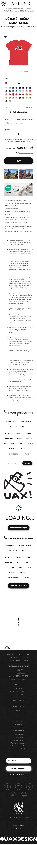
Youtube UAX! (13, 795)
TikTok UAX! (29, 786)
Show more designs (18, 528)
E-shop (19, 654)
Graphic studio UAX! (18, 746)
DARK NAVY (26, 88)
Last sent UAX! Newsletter (18, 774)
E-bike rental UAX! (18, 749)
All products (20, 9)
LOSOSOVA (30, 91)
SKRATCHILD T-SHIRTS (7, 11)
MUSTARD (10, 98)
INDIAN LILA (10, 94)
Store (26, 657)
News (28, 654)
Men (18, 713)
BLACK (20, 88)
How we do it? (14, 657)
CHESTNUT (20, 98)
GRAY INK (30, 88)
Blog (26, 660)
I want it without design (25, 119)
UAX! (15, 817)
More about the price (24, 153)
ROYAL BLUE (10, 91)
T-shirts (28, 9)
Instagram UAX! (18, 786)
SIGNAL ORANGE (30, 94)
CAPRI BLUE (13, 91)
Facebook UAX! (7, 786)
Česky (15, 825)
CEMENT (10, 88)
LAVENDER (23, 91)
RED (18, 13)
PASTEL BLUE (20, 91)
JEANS (23, 88)
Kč (17, 828)
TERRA (23, 94)
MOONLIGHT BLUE (6, 91)
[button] (31, 175)
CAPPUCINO (16, 98)
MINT (10, 101)
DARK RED (20, 94)
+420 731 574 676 (21, 676)
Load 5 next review (18, 586)
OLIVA (23, 98)
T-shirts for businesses (18, 743)
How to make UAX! (18, 737)
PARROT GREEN (30, 98)
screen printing (13, 317)
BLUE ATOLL (16, 91)
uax (6, 9)
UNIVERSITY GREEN (6, 101)
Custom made (14, 660)
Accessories (18, 722)
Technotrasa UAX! (24, 795)
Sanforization (13, 269)
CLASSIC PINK (6, 94)
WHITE (6, 88)
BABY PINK (26, 91)
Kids (18, 719)
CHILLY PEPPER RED (16, 94)
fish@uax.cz (21, 673)
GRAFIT (16, 88)
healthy (16, 301)
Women (18, 716)
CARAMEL (13, 98)
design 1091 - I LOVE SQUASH (24, 11)
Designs (10, 654)
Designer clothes (18, 734)
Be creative (18, 725)
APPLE (26, 98)
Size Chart (29, 108)
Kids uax (12, 9)
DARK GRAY (13, 88)
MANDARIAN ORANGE (26, 94)
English (21, 825)
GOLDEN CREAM (6, 98)
